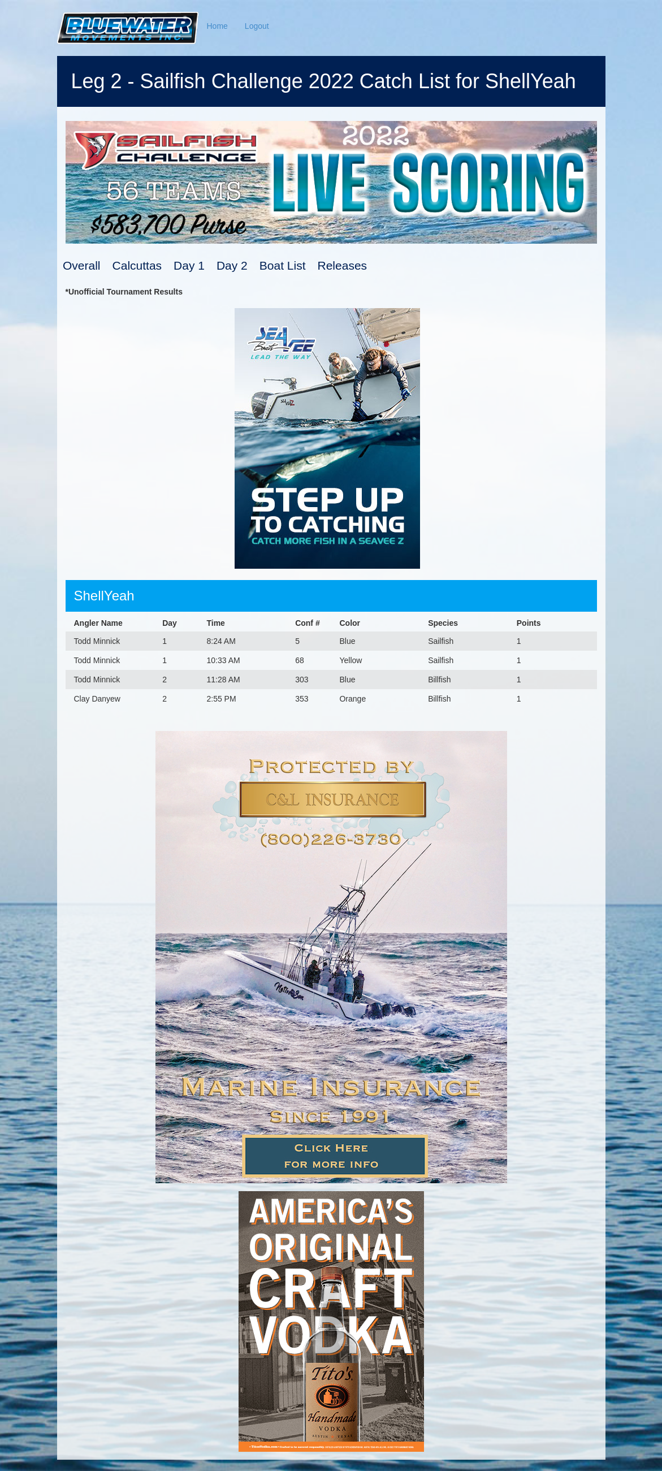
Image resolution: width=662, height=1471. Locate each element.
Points (529, 623)
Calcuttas (137, 265)
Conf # (307, 623)
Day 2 (232, 265)
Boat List (282, 265)
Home (217, 26)
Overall (82, 265)
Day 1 (189, 265)
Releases (342, 265)
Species (443, 623)
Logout (257, 26)
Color (349, 623)
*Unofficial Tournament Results (124, 291)
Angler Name (98, 623)
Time (215, 623)
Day (169, 623)
